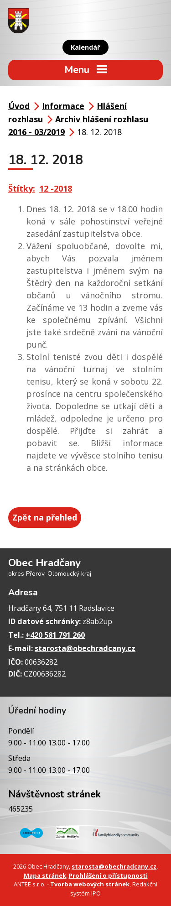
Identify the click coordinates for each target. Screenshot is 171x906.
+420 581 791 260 (55, 635)
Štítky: (21, 188)
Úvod (19, 105)
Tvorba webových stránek (90, 884)
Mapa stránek (45, 875)
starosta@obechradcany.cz (85, 648)
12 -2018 (55, 188)
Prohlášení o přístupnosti (108, 875)
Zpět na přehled (44, 517)
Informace (63, 105)
